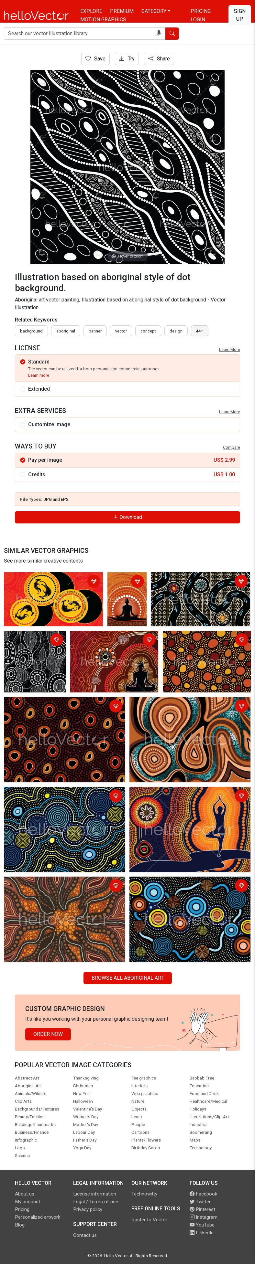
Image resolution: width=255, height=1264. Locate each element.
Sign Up (240, 15)
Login (198, 19)
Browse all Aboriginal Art (128, 978)
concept (148, 331)
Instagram (203, 1217)
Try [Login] (127, 59)
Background (31, 331)
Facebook (203, 1194)
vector (121, 331)
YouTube (202, 1225)
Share (159, 59)
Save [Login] (95, 59)
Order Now (48, 1034)
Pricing (201, 11)
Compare (231, 447)
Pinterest (202, 1209)
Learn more (38, 375)
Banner (95, 331)
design (176, 331)
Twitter (200, 1202)
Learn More (229, 349)
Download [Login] (127, 517)
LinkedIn (202, 1233)
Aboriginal (65, 331)
